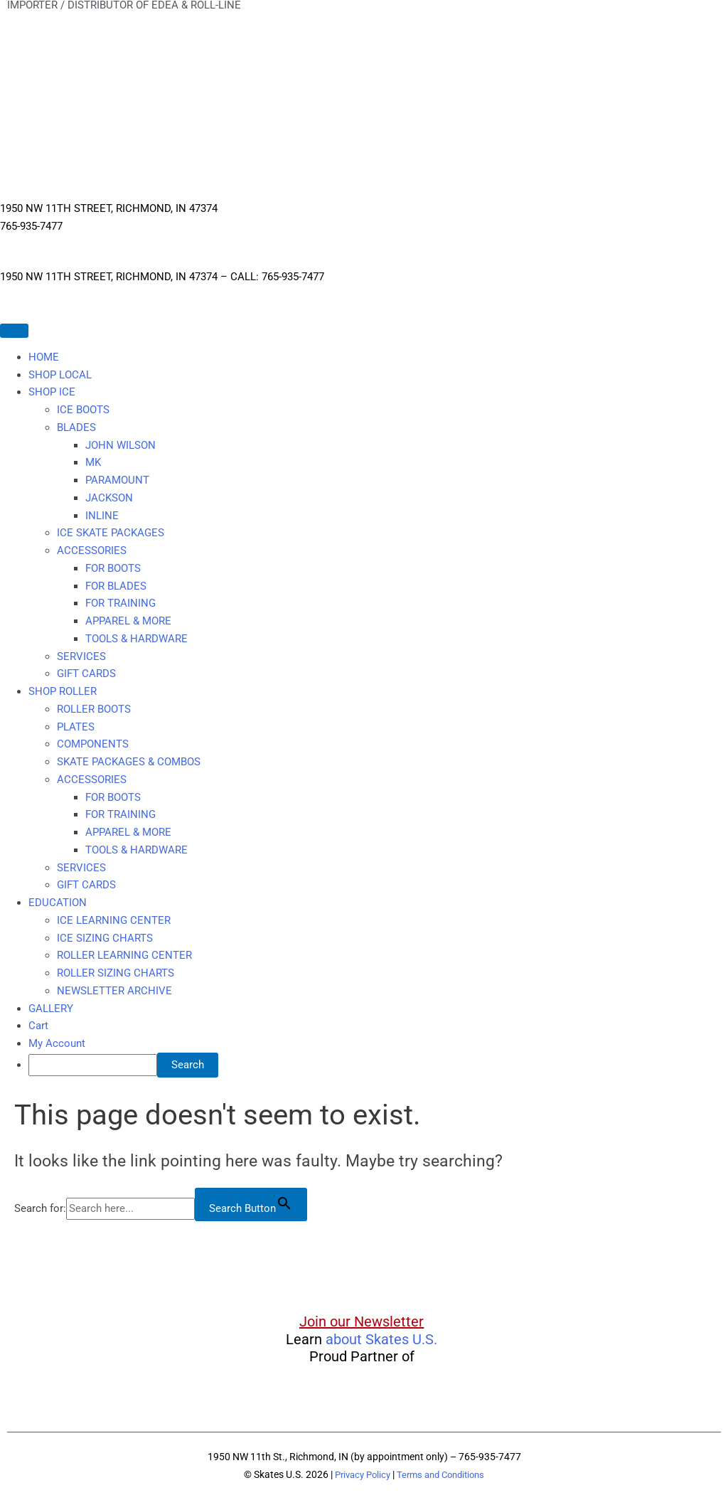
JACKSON (109, 497)
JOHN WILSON (120, 445)
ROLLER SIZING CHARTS (115, 973)
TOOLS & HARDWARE (136, 638)
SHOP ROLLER (62, 691)
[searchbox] (92, 1065)
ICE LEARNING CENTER (114, 920)
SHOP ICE (51, 391)
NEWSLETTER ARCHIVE (114, 990)
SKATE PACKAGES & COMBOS (128, 761)
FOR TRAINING (120, 603)
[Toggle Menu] (14, 331)
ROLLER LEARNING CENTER (124, 955)
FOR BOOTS (113, 568)
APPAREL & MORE (128, 621)
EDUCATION (57, 902)
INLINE (102, 515)
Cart (38, 1025)
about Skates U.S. (381, 1339)
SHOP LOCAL (60, 374)
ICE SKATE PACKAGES (110, 532)
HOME (43, 357)
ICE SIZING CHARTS (105, 938)
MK (93, 462)
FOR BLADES (115, 586)
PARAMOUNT (117, 480)
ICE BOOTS (83, 409)
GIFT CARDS (86, 673)
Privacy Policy (358, 1474)
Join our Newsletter (361, 1321)
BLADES (76, 427)
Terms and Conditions (443, 1474)
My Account (56, 1043)
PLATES (76, 726)
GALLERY (50, 1008)
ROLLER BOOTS (94, 709)
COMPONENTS (93, 744)
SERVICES (81, 656)
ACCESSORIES (92, 550)
